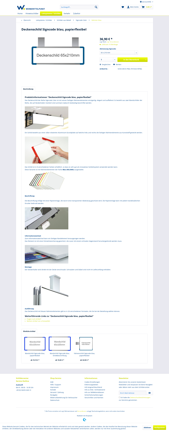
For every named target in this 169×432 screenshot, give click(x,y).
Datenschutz (54, 400)
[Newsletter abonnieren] (149, 393)
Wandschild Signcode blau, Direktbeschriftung (60, 354)
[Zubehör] (77, 13)
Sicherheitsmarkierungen (94, 395)
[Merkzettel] (122, 7)
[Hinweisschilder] (32, 13)
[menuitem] (79, 7)
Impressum (54, 387)
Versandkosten (81, 411)
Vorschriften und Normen (94, 398)
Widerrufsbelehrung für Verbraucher (63, 398)
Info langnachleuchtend (93, 387)
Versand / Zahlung (57, 392)
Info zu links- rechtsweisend (95, 390)
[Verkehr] (67, 13)
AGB (51, 382)
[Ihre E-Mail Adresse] (132, 393)
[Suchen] (96, 7)
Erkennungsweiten (91, 385)
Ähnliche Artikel (29, 331)
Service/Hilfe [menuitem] (146, 2)
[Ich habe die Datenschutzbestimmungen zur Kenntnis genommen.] (119, 397)
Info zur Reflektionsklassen (94, 392)
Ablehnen (147, 427)
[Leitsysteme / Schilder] (51, 13)
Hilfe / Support (55, 385)
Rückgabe (53, 395)
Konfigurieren (159, 427)
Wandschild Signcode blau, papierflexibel (35, 354)
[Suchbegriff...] (79, 7)
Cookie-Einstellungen (92, 382)
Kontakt (53, 390)
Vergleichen (105, 64)
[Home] (20, 13)
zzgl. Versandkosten (113, 42)
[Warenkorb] (147, 7)
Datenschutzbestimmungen (140, 397)
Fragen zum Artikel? (33, 319)
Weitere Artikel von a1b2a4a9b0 (37, 321)
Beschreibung (28, 89)
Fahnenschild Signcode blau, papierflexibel (84, 354)
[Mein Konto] (133, 7)
